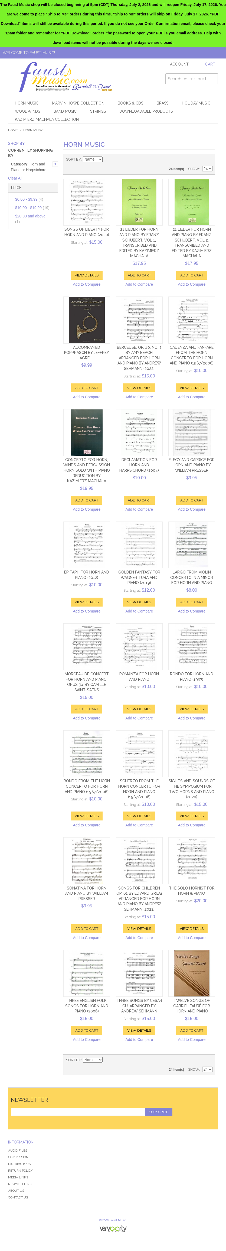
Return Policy (20, 1170)
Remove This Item (55, 164)
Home (13, 130)
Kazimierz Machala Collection (47, 119)
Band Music (65, 111)
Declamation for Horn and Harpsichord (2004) (139, 465)
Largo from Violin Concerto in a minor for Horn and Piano (191, 577)
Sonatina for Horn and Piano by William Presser (86, 893)
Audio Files (17, 1150)
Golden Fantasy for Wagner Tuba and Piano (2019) (139, 577)
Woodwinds (27, 111)
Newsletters (19, 1184)
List (208, 159)
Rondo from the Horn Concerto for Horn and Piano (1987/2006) (87, 786)
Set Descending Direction (107, 159)
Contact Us (18, 1197)
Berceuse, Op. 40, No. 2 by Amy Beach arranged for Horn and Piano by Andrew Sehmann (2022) (139, 358)
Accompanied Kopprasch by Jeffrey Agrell (86, 352)
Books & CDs (130, 103)
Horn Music (26, 103)
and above (30, 219)
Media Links (18, 1177)
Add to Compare (86, 284)
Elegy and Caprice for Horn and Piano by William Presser (192, 465)
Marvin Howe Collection (78, 103)
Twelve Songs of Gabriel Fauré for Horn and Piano (191, 1005)
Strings (98, 111)
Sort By (73, 159)
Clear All (15, 178)
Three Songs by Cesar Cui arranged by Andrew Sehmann (139, 1005)
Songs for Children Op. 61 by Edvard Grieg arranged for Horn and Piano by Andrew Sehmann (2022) (139, 898)
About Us (16, 1191)
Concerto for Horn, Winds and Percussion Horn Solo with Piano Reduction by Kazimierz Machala (86, 470)
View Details (87, 275)
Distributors (19, 1164)
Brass (162, 103)
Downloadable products (146, 111)
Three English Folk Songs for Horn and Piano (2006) (86, 1005)
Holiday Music (196, 103)
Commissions (19, 1157)
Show (193, 169)
